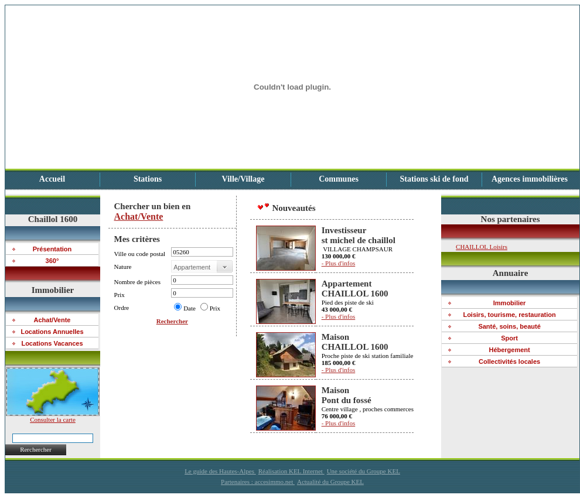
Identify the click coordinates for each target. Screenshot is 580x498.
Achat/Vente (138, 216)
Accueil (52, 179)
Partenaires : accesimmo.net (258, 481)
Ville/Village (243, 179)
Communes (339, 179)
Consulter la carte (53, 416)
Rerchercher (36, 449)
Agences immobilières (530, 179)
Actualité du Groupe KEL (330, 481)
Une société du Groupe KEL (363, 471)
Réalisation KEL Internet (291, 471)
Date (189, 308)
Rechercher (172, 321)
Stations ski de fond (434, 179)
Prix (215, 308)
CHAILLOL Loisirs (481, 246)
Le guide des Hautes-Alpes (220, 471)
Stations (148, 179)
